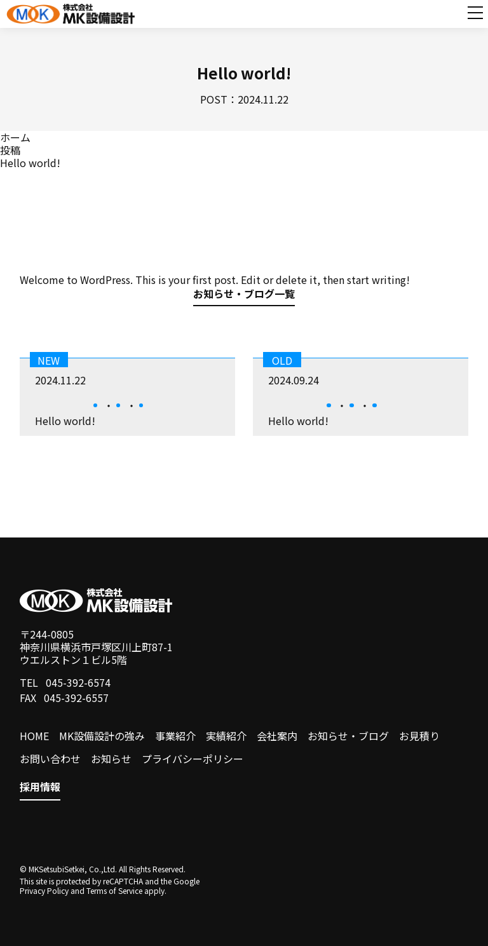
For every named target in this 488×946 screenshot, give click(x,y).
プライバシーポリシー (192, 758)
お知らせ (111, 758)
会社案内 (277, 735)
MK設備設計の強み (102, 735)
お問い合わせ (50, 758)
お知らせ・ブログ (348, 735)
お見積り (419, 735)
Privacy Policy (44, 890)
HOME (34, 735)
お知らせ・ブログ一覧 (244, 294)
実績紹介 (226, 735)
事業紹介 (175, 735)
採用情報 (40, 787)
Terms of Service (114, 890)
